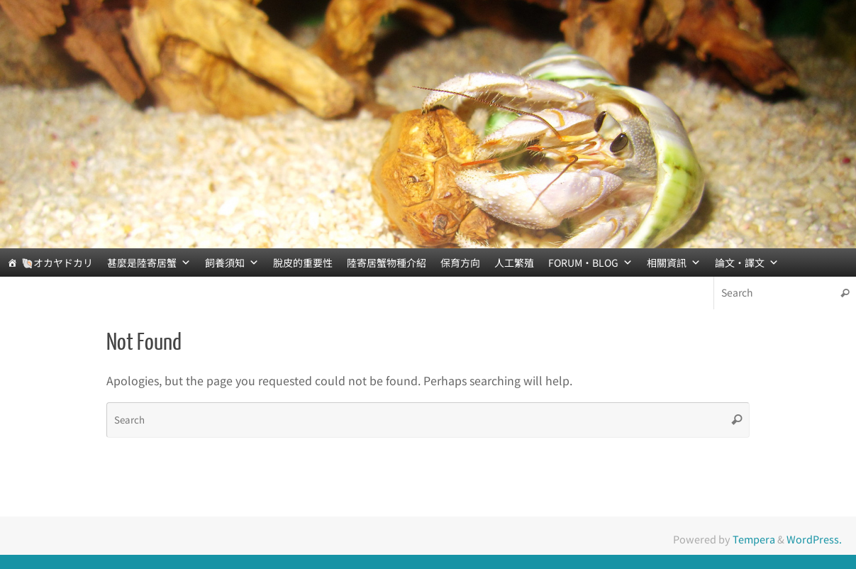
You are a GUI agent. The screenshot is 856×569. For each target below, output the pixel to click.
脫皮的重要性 (303, 262)
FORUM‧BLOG (590, 262)
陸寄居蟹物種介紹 (386, 262)
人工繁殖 (514, 262)
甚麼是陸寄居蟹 (149, 262)
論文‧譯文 (747, 262)
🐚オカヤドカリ (57, 262)
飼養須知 (232, 262)
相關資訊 (674, 262)
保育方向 (460, 262)
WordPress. (814, 538)
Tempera (754, 538)
